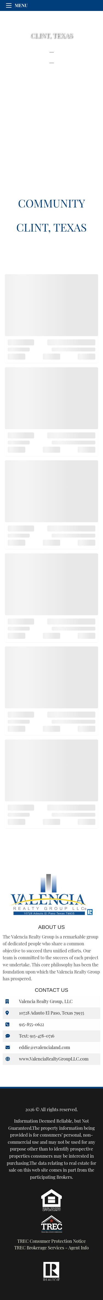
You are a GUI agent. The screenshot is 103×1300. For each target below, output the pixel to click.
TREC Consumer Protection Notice (51, 1241)
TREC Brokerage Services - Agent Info (51, 1247)
